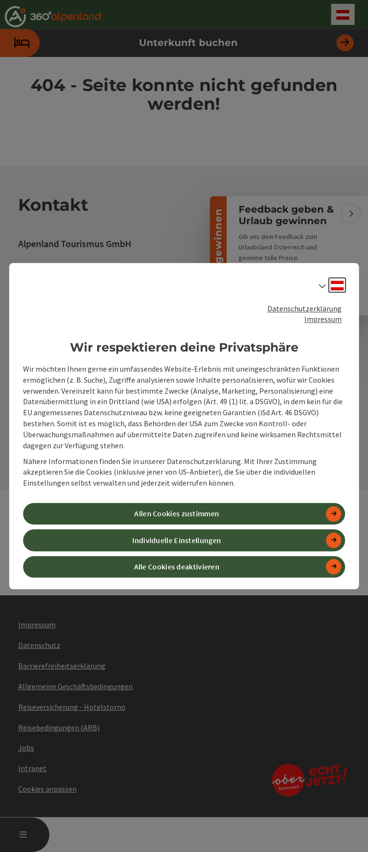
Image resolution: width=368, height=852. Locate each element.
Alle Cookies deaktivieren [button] (177, 566)
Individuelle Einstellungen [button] (176, 540)
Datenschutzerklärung (304, 308)
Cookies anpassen (47, 789)
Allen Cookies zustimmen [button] (176, 514)
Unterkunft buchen (177, 43)
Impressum (323, 319)
